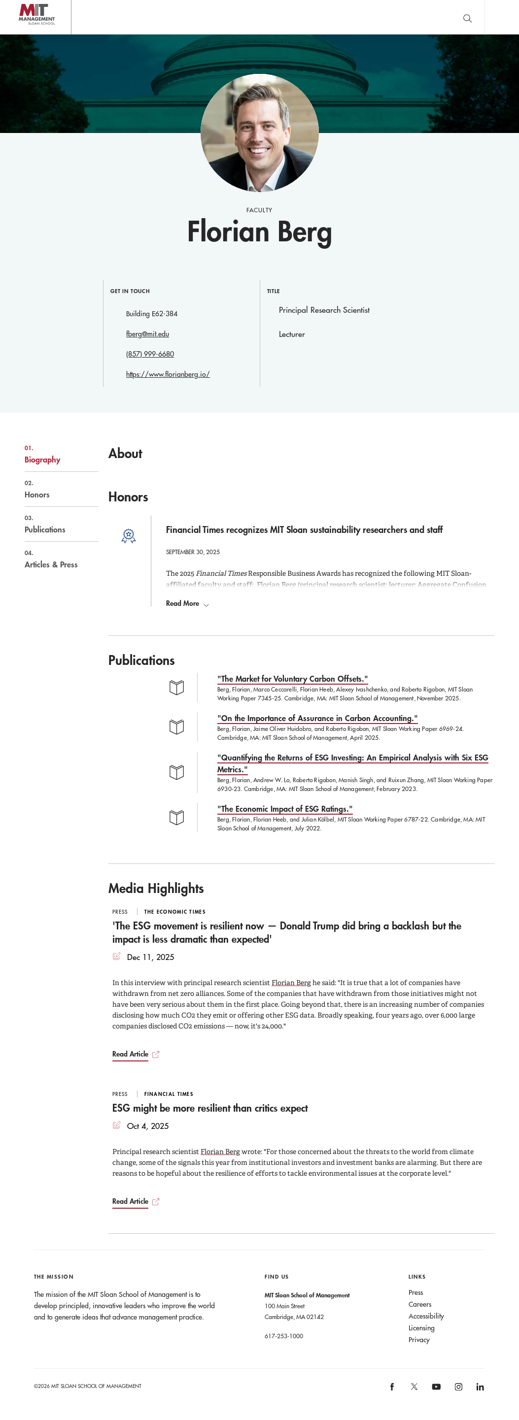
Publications (51, 524)
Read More (187, 603)
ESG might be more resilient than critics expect (210, 1108)
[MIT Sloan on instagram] (457, 1390)
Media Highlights (156, 888)
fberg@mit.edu (147, 334)
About (125, 453)
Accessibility (426, 1316)
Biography (51, 454)
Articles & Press (51, 559)
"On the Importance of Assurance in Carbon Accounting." (317, 718)
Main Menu (501, 17)
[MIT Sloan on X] (414, 1390)
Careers (420, 1304)
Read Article (130, 1054)
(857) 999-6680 (150, 354)
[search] (467, 17)
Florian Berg (291, 983)
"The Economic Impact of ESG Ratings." (285, 809)
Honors (51, 489)
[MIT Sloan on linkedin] (480, 1390)
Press (416, 1292)
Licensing (422, 1328)
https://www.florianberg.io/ (168, 374)
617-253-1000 (284, 1336)
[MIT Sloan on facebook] (393, 1390)
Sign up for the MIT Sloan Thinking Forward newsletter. (321, 17)
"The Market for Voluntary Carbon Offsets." (292, 679)
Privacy (419, 1340)
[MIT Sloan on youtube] (435, 1392)
